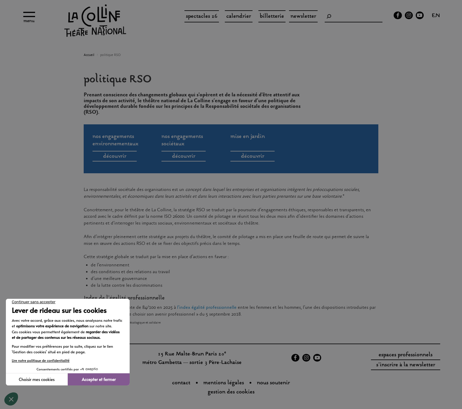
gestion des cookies (231, 392)
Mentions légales (223, 383)
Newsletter (303, 16)
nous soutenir (273, 383)
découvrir (114, 156)
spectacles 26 (201, 16)
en (436, 16)
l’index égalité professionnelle (207, 307)
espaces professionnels (406, 355)
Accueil (89, 55)
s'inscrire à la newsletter (405, 365)
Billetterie (272, 16)
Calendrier (238, 16)
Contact (181, 383)
